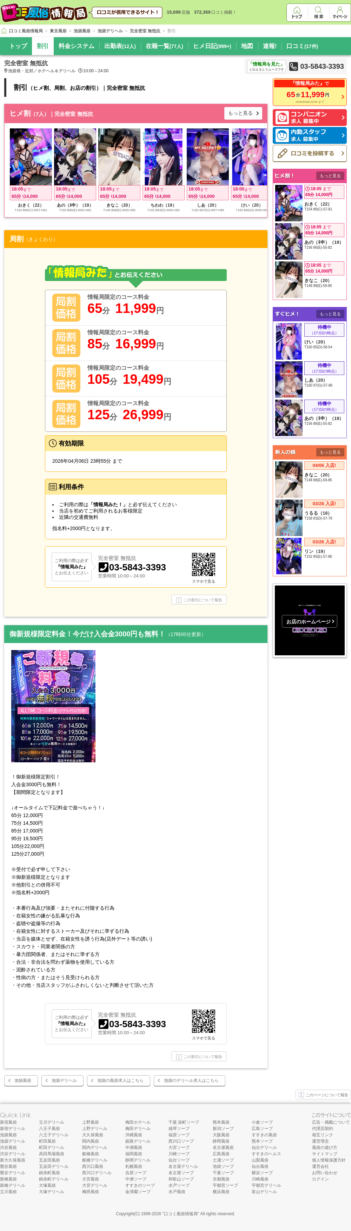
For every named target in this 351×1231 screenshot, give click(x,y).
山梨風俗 (260, 1160)
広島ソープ (262, 1128)
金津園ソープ (138, 1191)
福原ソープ (179, 1134)
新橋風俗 (8, 1179)
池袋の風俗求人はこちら (120, 1080)
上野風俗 (90, 1122)
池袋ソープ (223, 1166)
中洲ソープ (135, 1179)
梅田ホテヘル (138, 1122)
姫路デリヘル (138, 1141)
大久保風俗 (92, 1134)
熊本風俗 (221, 1122)
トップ (18, 46)
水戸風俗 (176, 1191)
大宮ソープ (179, 1147)
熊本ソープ (262, 1141)
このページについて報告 (323, 1095)
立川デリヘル (51, 1122)
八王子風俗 (49, 1128)
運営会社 (320, 1166)
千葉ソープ (223, 1172)
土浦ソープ (223, 1160)
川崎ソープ (179, 1153)
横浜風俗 (221, 1191)
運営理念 (320, 1141)
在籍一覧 (164, 46)
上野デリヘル (94, 1128)
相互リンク (322, 1134)
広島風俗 (221, 1153)
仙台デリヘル (264, 1147)
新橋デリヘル (12, 1185)
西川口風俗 (92, 1166)
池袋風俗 (22, 1080)
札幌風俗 (133, 1166)
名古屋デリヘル (183, 1166)
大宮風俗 (90, 1179)
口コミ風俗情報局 (181, 1213)
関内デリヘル (94, 1147)
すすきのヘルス (266, 1153)
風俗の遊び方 (324, 1147)
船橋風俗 (90, 1153)
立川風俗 (8, 1191)
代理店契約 (322, 1128)
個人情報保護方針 (329, 1160)
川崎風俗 (260, 1179)
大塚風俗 (47, 1185)
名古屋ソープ (181, 1172)
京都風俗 (221, 1179)
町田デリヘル (51, 1147)
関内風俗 (90, 1141)
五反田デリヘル (53, 1166)
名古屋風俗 (223, 1147)
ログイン (320, 1179)
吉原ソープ (135, 1172)
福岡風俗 (133, 1153)
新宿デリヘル (12, 1128)
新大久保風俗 (12, 1160)
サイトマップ (324, 1153)
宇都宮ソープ (225, 1185)
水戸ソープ (179, 1185)
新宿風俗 (8, 1122)
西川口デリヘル (97, 1172)
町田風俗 (47, 1141)
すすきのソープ (140, 1185)
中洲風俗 (133, 1147)
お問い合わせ (324, 1172)
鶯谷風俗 (8, 1166)
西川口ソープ (181, 1141)
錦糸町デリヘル (53, 1179)
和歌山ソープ (181, 1179)
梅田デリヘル (138, 1128)
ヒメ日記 (212, 46)
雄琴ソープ (179, 1128)
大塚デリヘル (51, 1191)
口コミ (302, 46)
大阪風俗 (221, 1134)
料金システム (76, 46)
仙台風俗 (260, 1166)
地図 (247, 46)
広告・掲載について (331, 1122)
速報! (270, 46)
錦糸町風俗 (49, 1172)
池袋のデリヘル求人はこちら (191, 1080)
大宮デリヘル (94, 1185)
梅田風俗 (90, 1191)
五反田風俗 (49, 1160)
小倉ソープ (262, 1122)
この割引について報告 (199, 600)
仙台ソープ (179, 1160)
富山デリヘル (264, 1191)
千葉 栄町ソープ (183, 1122)
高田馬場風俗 (51, 1153)
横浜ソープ (262, 1172)
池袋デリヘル (64, 1080)
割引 (43, 46)
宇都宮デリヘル (266, 1185)
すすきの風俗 (264, 1134)
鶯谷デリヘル (12, 1172)
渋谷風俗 (8, 1147)
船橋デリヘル (94, 1160)
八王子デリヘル (53, 1134)
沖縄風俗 (133, 1134)
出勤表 (120, 46)
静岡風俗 (221, 1141)
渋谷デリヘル (12, 1153)
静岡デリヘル (138, 1160)
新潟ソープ (223, 1128)
